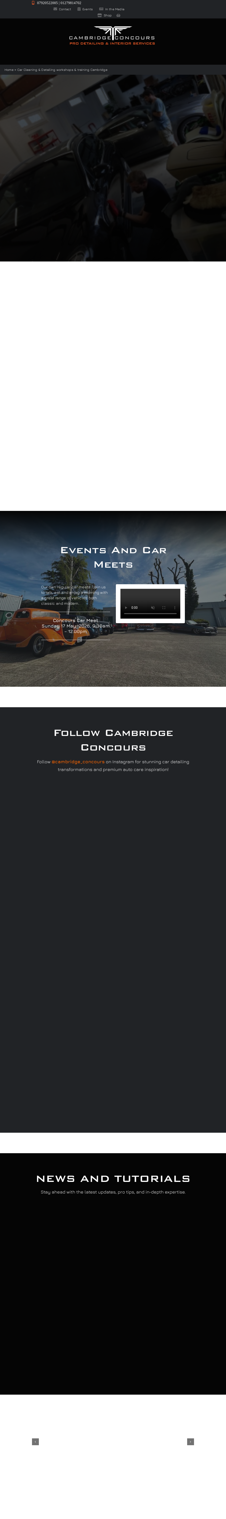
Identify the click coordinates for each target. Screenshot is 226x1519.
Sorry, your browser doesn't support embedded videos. (150, 604)
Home (9, 70)
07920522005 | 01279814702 (56, 3)
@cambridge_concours (78, 761)
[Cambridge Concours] (112, 27)
